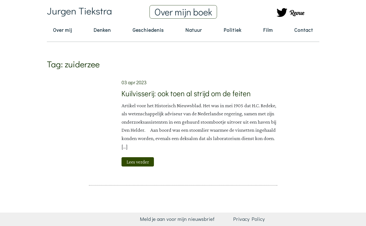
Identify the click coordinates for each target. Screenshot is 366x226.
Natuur (193, 30)
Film (268, 30)
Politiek (232, 30)
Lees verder (137, 162)
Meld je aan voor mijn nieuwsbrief (177, 218)
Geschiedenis (148, 30)
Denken (102, 30)
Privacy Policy (249, 218)
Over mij (62, 30)
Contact (303, 30)
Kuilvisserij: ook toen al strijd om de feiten (186, 93)
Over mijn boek (183, 12)
